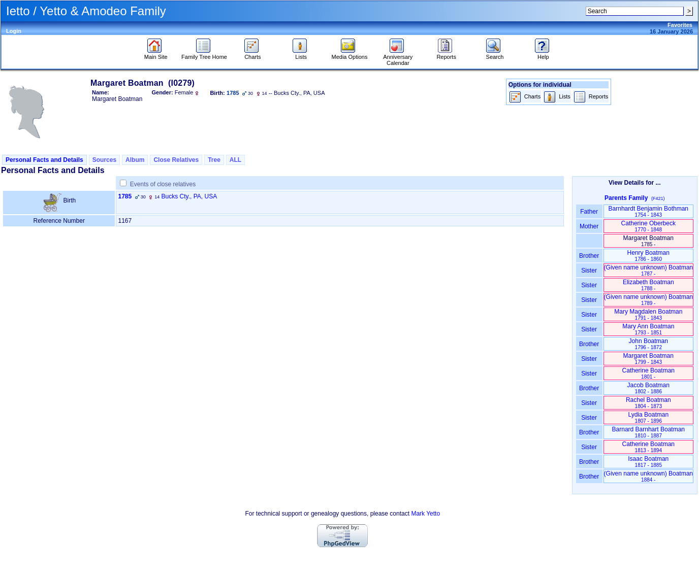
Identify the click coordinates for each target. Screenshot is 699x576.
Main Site (156, 54)
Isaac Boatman (648, 461)
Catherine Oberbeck (648, 226)
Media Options (350, 54)
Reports (446, 54)
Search (494, 54)
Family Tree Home (204, 54)
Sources (104, 159)
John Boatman (648, 343)
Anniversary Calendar (397, 57)
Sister (589, 270)
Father (589, 211)
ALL (235, 159)
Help (543, 54)
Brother (589, 255)
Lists (301, 54)
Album (134, 159)
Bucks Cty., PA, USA (189, 196)
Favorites (680, 25)
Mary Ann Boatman (648, 329)
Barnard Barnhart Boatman (648, 432)
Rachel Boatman (648, 402)
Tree (214, 159)
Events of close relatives (163, 184)
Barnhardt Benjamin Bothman (648, 211)
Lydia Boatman (648, 417)
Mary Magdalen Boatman (648, 314)
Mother (589, 226)
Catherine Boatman (648, 373)
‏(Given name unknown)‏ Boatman (648, 270)
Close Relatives (176, 159)
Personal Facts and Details (44, 159)
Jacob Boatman (648, 388)
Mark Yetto (425, 513)
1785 (125, 196)
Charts (252, 54)
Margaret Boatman (648, 358)
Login (13, 31)
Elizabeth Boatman (648, 285)
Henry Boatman (648, 255)
